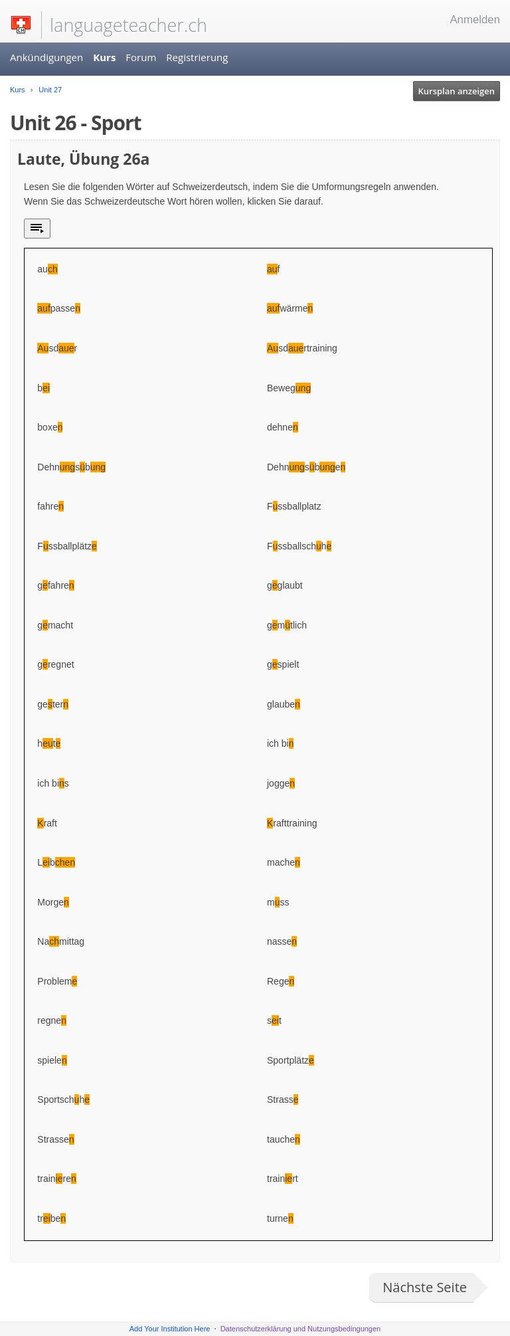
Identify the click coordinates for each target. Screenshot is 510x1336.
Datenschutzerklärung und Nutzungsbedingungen (300, 1329)
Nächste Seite (424, 1287)
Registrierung (197, 57)
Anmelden (475, 19)
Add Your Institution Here (170, 1329)
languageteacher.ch (128, 25)
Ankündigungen (46, 57)
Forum (141, 57)
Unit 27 (49, 90)
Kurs (104, 57)
